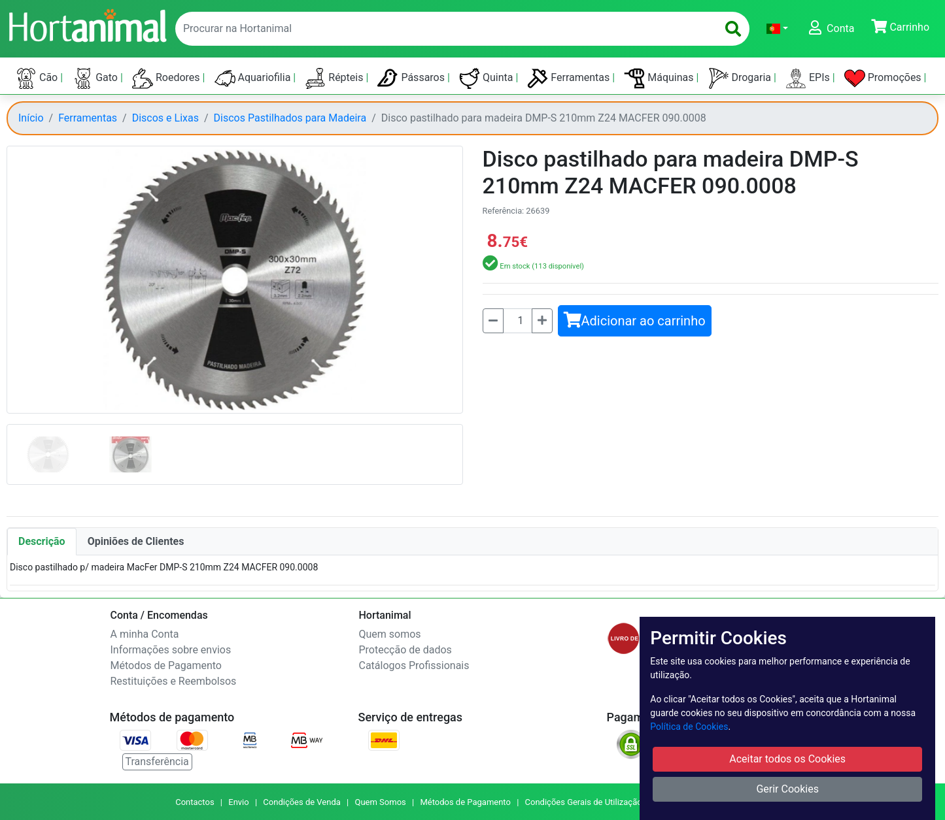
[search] (733, 28)
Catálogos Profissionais (414, 665)
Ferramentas (569, 78)
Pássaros (412, 78)
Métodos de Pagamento (166, 665)
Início (31, 118)
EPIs (809, 78)
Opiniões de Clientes (136, 541)
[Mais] (542, 320)
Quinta (487, 78)
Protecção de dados (405, 650)
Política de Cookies (689, 726)
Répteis (335, 78)
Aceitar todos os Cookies (787, 759)
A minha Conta (145, 634)
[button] (777, 29)
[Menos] (493, 320)
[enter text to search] (443, 29)
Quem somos (390, 634)
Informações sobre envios (171, 650)
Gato (96, 78)
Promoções (884, 78)
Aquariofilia (254, 78)
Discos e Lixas (165, 118)
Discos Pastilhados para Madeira (290, 118)
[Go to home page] (87, 24)
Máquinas (660, 78)
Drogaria (741, 78)
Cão (38, 78)
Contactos (194, 802)
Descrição (41, 541)
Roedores (167, 78)
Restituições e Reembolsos (174, 681)
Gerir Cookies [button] (787, 789)
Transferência (157, 761)
